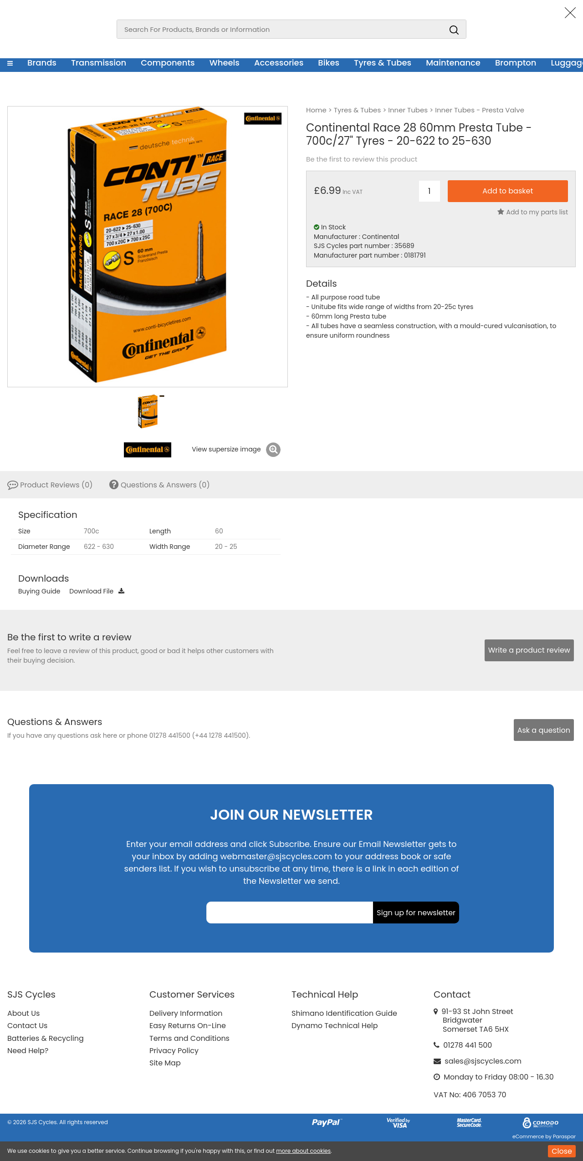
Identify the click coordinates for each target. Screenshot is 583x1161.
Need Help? (27, 1050)
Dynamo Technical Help (335, 1025)
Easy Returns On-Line (187, 1025)
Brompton (516, 62)
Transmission (98, 62)
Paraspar (564, 1136)
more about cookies (303, 1151)
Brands (41, 62)
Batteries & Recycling (45, 1038)
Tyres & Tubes (382, 62)
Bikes (328, 62)
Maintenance (453, 62)
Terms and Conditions (189, 1038)
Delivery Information (185, 1013)
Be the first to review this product (361, 159)
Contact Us (27, 1025)
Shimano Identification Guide (344, 1013)
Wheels (225, 62)
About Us (23, 1013)
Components (168, 62)
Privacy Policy (174, 1050)
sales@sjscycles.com (483, 1061)
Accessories (278, 62)
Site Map (165, 1063)
